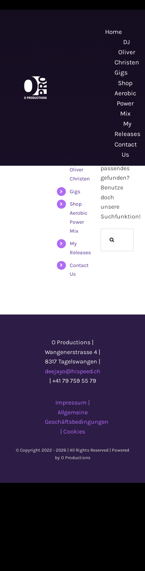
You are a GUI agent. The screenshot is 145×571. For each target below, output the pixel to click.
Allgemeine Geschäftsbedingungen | (76, 422)
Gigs (75, 191)
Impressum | (72, 402)
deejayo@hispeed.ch (73, 371)
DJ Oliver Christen (80, 169)
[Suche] (112, 240)
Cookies (74, 431)
